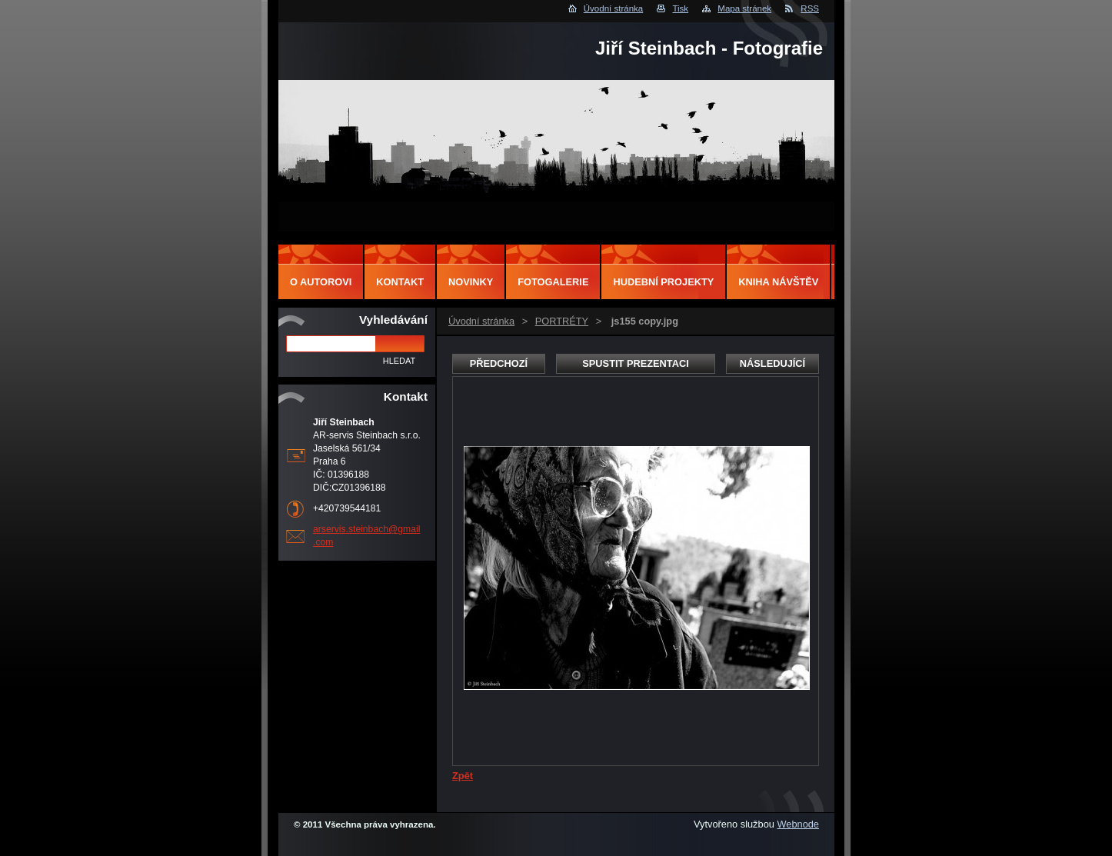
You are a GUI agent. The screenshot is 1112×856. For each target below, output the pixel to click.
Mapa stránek (744, 8)
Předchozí (499, 363)
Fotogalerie (553, 282)
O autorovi (320, 282)
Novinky (470, 282)
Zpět (462, 775)
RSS (810, 8)
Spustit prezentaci (635, 363)
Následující (772, 363)
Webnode (798, 824)
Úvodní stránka (613, 8)
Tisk (680, 8)
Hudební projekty (663, 282)
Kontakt (400, 282)
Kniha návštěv (778, 282)
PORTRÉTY (561, 321)
